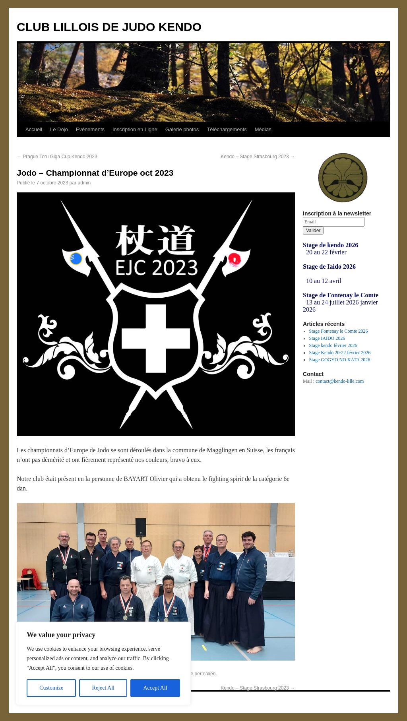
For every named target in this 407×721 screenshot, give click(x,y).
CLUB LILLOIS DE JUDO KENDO (109, 26)
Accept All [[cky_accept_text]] (155, 688)
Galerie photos (182, 129)
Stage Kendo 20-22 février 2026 (340, 352)
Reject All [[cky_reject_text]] (103, 688)
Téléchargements (226, 129)
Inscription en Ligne (134, 129)
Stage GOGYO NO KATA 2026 (339, 359)
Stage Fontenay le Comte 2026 (338, 331)
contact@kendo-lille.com (340, 381)
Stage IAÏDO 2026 (327, 338)
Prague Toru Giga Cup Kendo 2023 (57, 156)
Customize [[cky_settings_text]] (51, 688)
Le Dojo (59, 129)
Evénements (90, 129)
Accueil (33, 129)
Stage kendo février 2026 (333, 345)
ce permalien (202, 673)
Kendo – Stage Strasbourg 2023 (258, 156)
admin (84, 183)
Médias (263, 129)
